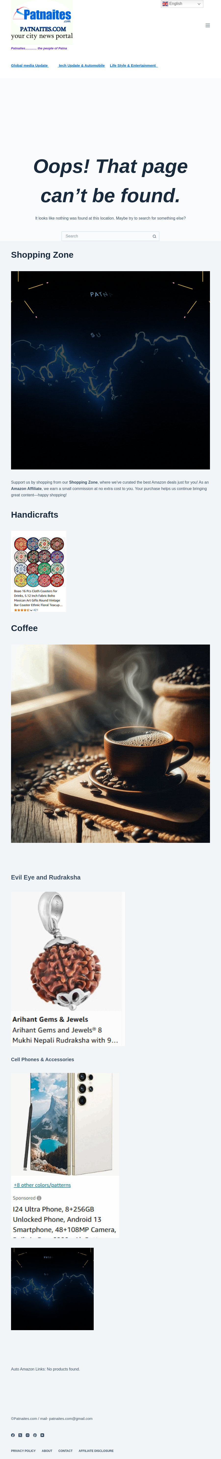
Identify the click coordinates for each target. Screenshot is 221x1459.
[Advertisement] (110, 115)
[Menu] (208, 25)
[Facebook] (13, 1435)
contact (65, 1451)
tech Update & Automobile (81, 65)
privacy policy (23, 1451)
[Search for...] (105, 236)
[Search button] (154, 236)
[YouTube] (42, 1435)
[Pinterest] (35, 1435)
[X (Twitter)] (20, 1435)
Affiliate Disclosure (96, 1451)
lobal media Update (31, 65)
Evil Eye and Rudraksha (45, 877)
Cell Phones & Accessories (42, 1059)
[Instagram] (27, 1435)
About (47, 1451)
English (172, 4)
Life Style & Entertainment (134, 65)
